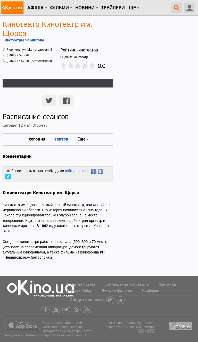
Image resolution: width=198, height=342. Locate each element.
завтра (61, 139)
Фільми (59, 8)
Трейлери (113, 8)
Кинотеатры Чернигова (23, 40)
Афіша (35, 8)
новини (85, 8)
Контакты (167, 285)
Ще (132, 8)
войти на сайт (76, 171)
